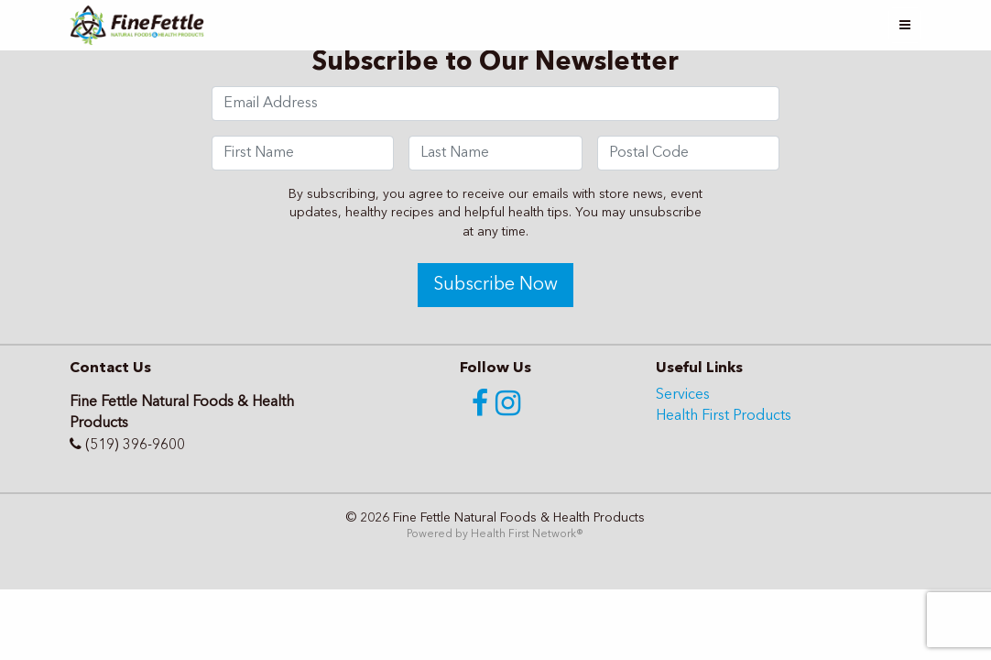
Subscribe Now (495, 285)
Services (683, 395)
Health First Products (723, 416)
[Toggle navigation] (904, 25)
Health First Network (523, 534)
